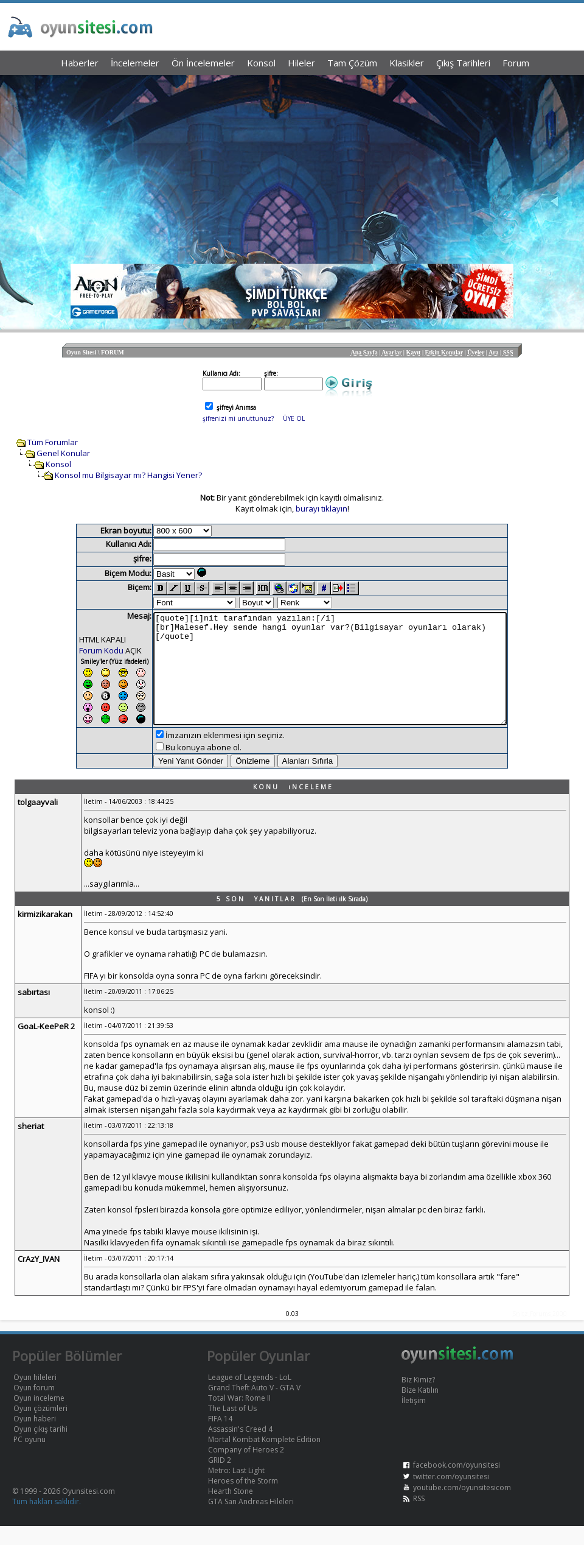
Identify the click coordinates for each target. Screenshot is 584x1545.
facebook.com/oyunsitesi (456, 1484)
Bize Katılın (420, 1409)
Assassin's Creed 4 (240, 1448)
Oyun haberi (34, 1437)
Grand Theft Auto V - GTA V (254, 1406)
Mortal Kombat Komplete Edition (264, 1458)
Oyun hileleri (35, 1396)
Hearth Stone (230, 1510)
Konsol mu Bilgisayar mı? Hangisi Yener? (128, 475)
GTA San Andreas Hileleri (251, 1520)
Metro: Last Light (236, 1489)
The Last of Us (232, 1427)
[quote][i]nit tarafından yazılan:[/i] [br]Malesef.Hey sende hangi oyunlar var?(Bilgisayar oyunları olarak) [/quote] (330, 677)
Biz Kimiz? (418, 1398)
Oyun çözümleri (40, 1427)
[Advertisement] (292, 166)
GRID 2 (219, 1479)
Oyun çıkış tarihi (40, 1448)
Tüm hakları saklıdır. (46, 1520)
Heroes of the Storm (243, 1499)
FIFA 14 (220, 1437)
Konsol (58, 464)
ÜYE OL (294, 418)
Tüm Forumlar (52, 442)
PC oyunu (29, 1458)
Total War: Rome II (239, 1417)
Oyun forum (34, 1406)
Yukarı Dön (553, 1514)
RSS (419, 1517)
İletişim (413, 1419)
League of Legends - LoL (249, 1396)
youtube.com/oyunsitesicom (462, 1506)
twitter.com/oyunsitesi (451, 1495)
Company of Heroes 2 (246, 1468)
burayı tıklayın (321, 508)
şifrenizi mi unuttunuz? (238, 418)
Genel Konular (63, 453)
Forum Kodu (80, 650)
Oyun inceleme (38, 1417)
